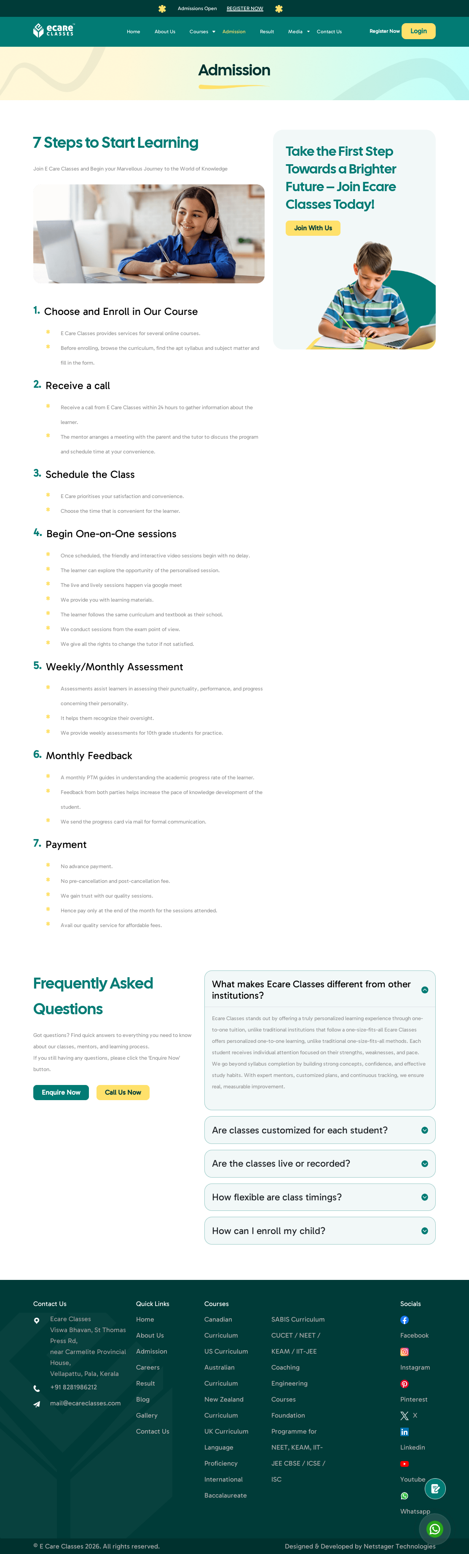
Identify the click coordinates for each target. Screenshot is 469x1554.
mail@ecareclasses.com (85, 1403)
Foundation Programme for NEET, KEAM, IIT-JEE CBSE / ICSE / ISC (298, 1447)
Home (133, 32)
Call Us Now (123, 1092)
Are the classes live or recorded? (281, 1163)
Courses (199, 32)
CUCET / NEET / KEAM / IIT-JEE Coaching (295, 1351)
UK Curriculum (226, 1431)
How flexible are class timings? (277, 1197)
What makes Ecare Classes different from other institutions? (311, 989)
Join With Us (313, 228)
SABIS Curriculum (298, 1319)
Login (418, 31)
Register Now (245, 8)
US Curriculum (226, 1351)
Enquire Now (61, 1092)
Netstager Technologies (400, 1546)
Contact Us (329, 32)
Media (295, 32)
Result (267, 32)
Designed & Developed (319, 1546)
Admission (234, 32)
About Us (165, 32)
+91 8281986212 (73, 1387)
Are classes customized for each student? (300, 1130)
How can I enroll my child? (268, 1231)
